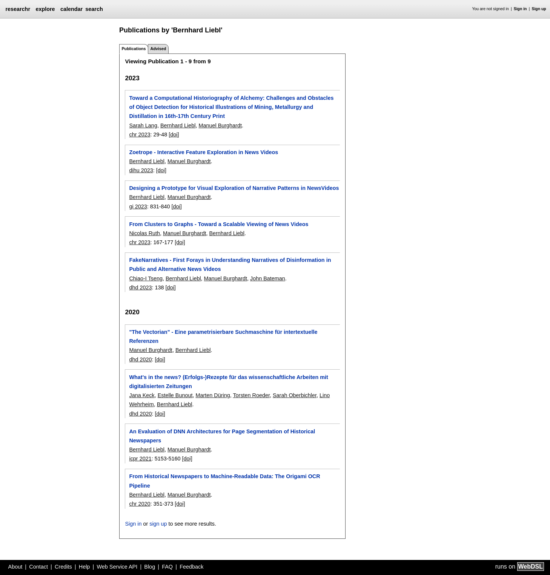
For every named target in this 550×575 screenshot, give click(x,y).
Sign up (539, 9)
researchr (17, 9)
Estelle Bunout (175, 395)
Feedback (191, 567)
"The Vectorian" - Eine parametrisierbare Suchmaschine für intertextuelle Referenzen (223, 336)
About (15, 567)
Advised (158, 48)
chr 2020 (139, 504)
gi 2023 (138, 206)
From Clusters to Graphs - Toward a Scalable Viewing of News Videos (218, 224)
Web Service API (117, 567)
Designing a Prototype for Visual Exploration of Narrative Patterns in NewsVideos (234, 188)
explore (45, 9)
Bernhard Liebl (178, 125)
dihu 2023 (141, 170)
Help (84, 567)
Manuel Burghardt (220, 125)
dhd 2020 (140, 359)
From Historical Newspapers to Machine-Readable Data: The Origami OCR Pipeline (224, 480)
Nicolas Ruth (144, 233)
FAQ (167, 567)
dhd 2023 (140, 287)
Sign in (520, 9)
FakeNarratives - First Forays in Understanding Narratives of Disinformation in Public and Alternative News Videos (230, 264)
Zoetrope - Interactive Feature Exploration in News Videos (203, 152)
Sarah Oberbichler (294, 395)
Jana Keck (141, 395)
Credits (63, 567)
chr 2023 (139, 135)
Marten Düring (212, 395)
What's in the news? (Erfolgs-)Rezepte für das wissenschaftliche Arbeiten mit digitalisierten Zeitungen (228, 381)
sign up (158, 524)
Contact (38, 567)
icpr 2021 (140, 459)
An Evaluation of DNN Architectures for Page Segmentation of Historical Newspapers (222, 435)
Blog (149, 567)
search (94, 9)
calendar (71, 9)
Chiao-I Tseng (146, 278)
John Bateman (267, 278)
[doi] (174, 135)
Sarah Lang (143, 125)
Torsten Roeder (251, 395)
